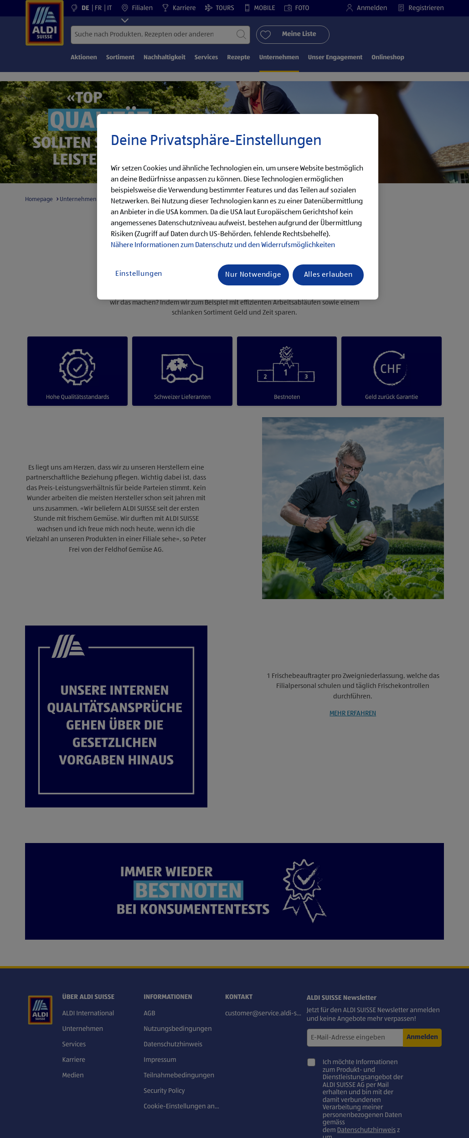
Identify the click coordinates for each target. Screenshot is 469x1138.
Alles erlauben (328, 275)
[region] (237, 207)
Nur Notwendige (253, 275)
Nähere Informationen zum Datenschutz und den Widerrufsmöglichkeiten (223, 245)
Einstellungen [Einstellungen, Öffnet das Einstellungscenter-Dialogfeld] (138, 274)
